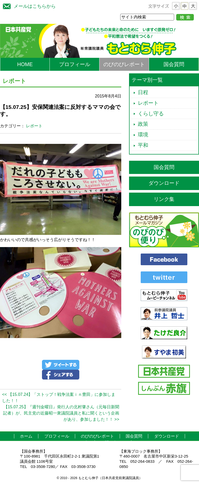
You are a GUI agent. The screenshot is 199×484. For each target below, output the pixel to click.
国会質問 (174, 64)
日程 (143, 92)
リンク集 (164, 199)
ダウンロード (164, 183)
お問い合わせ (113, 442)
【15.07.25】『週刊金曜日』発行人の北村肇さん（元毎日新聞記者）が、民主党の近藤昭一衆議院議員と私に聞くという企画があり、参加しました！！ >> (61, 413)
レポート (34, 126)
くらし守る (151, 113)
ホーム (26, 436)
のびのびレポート (124, 64)
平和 (143, 145)
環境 (143, 134)
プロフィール (74, 64)
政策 (143, 124)
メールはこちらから (28, 5)
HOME (25, 64)
